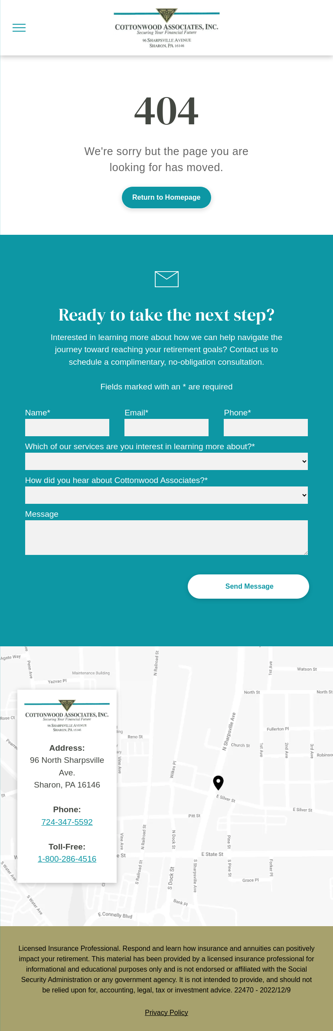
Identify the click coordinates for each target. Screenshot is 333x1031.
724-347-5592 (67, 822)
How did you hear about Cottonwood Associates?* (116, 480)
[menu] (19, 27)
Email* (136, 412)
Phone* (237, 412)
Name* (37, 412)
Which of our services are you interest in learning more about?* (140, 446)
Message (42, 514)
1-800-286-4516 (67, 858)
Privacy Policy (166, 1012)
